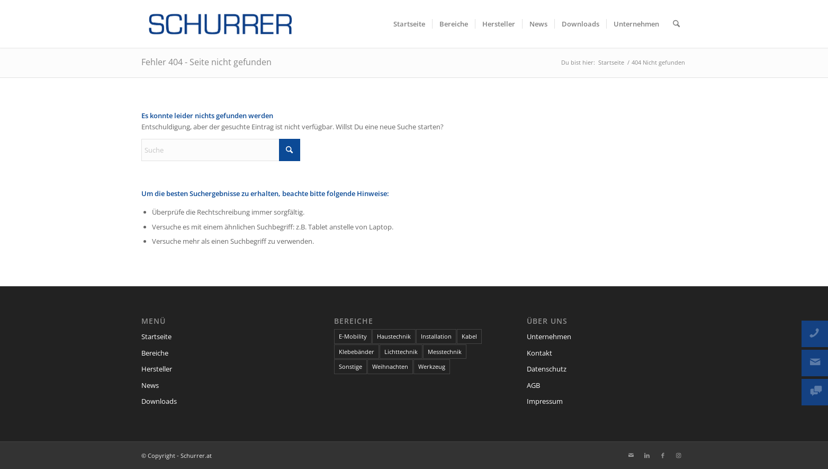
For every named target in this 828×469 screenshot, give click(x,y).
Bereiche (154, 353)
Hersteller (156, 369)
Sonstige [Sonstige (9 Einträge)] (350, 366)
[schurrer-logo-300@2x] (220, 24)
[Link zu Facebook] (663, 455)
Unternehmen (549, 336)
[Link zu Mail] (631, 455)
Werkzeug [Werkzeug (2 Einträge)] (431, 366)
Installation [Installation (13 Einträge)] (436, 336)
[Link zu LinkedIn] (647, 455)
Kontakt (539, 353)
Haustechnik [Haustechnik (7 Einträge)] (394, 336)
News (150, 385)
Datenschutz (546, 369)
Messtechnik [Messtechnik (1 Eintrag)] (445, 352)
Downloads (159, 401)
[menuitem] (409, 24)
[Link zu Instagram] (679, 455)
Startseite (156, 336)
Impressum (545, 401)
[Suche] (676, 24)
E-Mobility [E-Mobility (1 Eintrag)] (353, 336)
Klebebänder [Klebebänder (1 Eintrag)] (356, 352)
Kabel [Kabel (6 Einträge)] (469, 336)
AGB (533, 385)
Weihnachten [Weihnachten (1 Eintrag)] (390, 366)
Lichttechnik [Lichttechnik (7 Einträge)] (401, 352)
